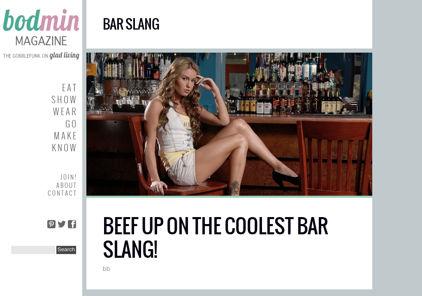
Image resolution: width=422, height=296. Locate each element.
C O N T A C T (62, 192)
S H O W (63, 99)
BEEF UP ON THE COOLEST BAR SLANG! (215, 238)
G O (70, 123)
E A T (69, 87)
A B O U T (66, 185)
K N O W (64, 147)
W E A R (64, 111)
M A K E (65, 135)
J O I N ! (68, 176)
